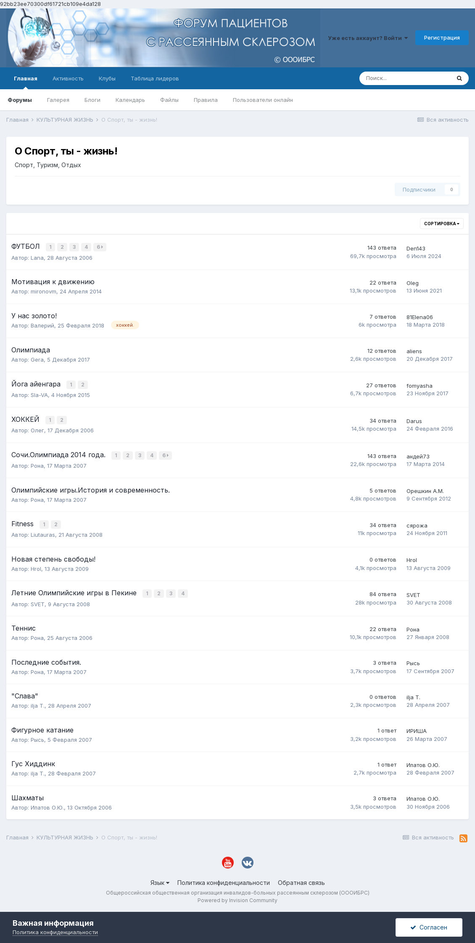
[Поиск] (404, 78)
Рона (37, 463)
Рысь (413, 659)
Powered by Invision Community (237, 897)
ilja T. (38, 702)
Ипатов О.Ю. (423, 761)
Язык (159, 879)
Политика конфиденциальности (223, 879)
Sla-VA (39, 394)
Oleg (412, 282)
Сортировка (441, 223)
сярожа (417, 522)
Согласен (428, 927)
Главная (25, 82)
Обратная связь (301, 879)
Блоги (92, 99)
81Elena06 (419, 316)
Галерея (58, 99)
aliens (414, 350)
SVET (38, 600)
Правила (206, 99)
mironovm (43, 291)
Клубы (107, 78)
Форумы (20, 99)
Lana (37, 256)
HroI (36, 565)
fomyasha (419, 384)
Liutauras (43, 532)
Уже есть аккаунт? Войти (368, 38)
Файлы (169, 99)
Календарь (130, 99)
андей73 (418, 454)
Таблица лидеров (155, 78)
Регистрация (442, 37)
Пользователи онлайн (263, 99)
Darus (414, 419)
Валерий (42, 324)
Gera (37, 359)
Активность (68, 78)
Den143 (415, 248)
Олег (37, 428)
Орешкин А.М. (425, 488)
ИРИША (416, 727)
